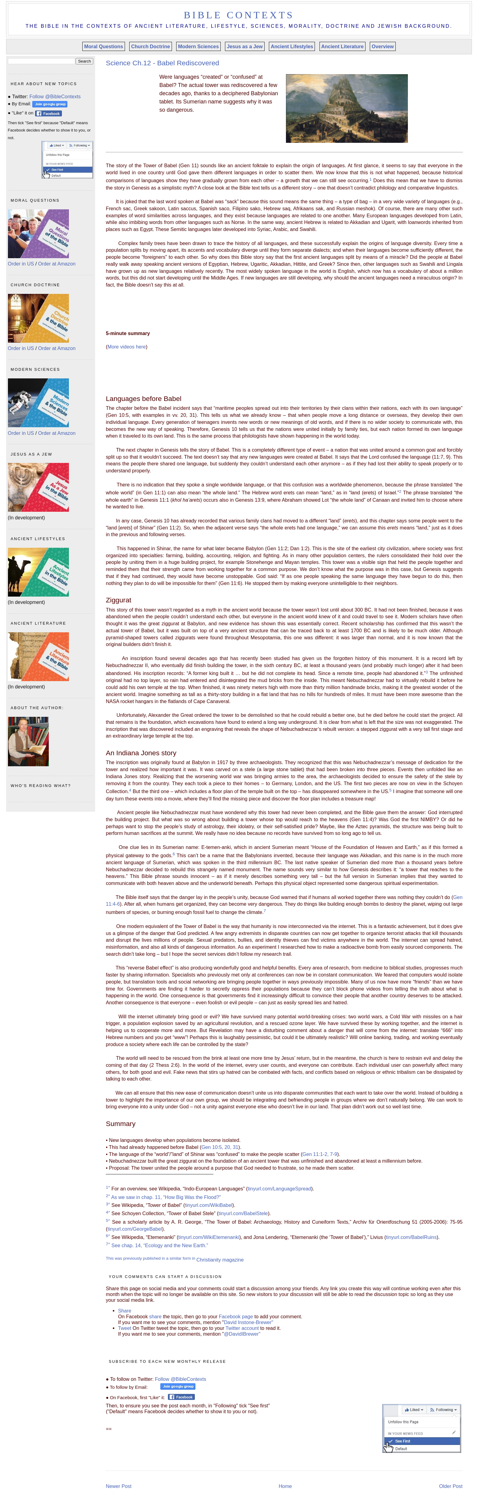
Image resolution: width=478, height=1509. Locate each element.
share (155, 1316)
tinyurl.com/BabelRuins (411, 1237)
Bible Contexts (239, 14)
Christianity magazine (220, 1259)
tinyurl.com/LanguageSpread (279, 1188)
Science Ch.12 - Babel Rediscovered (162, 63)
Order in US (21, 263)
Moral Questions (103, 46)
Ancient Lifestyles (292, 46)
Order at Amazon (57, 263)
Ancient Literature (342, 46)
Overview (383, 46)
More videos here (127, 346)
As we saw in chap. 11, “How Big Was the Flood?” (163, 1197)
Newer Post (118, 1486)
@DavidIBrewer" (242, 1334)
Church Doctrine (150, 46)
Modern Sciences (198, 46)
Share (124, 1310)
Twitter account (242, 1328)
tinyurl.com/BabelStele (243, 1213)
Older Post (450, 1486)
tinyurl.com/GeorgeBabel (135, 1229)
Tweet (125, 1328)
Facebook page (236, 1316)
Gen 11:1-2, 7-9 (319, 1154)
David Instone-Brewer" (248, 1322)
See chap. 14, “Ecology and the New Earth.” (157, 1245)
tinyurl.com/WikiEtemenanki (208, 1237)
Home (285, 1486)
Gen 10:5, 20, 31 (220, 1147)
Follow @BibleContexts (180, 1379)
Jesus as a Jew (244, 46)
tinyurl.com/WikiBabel (208, 1205)
